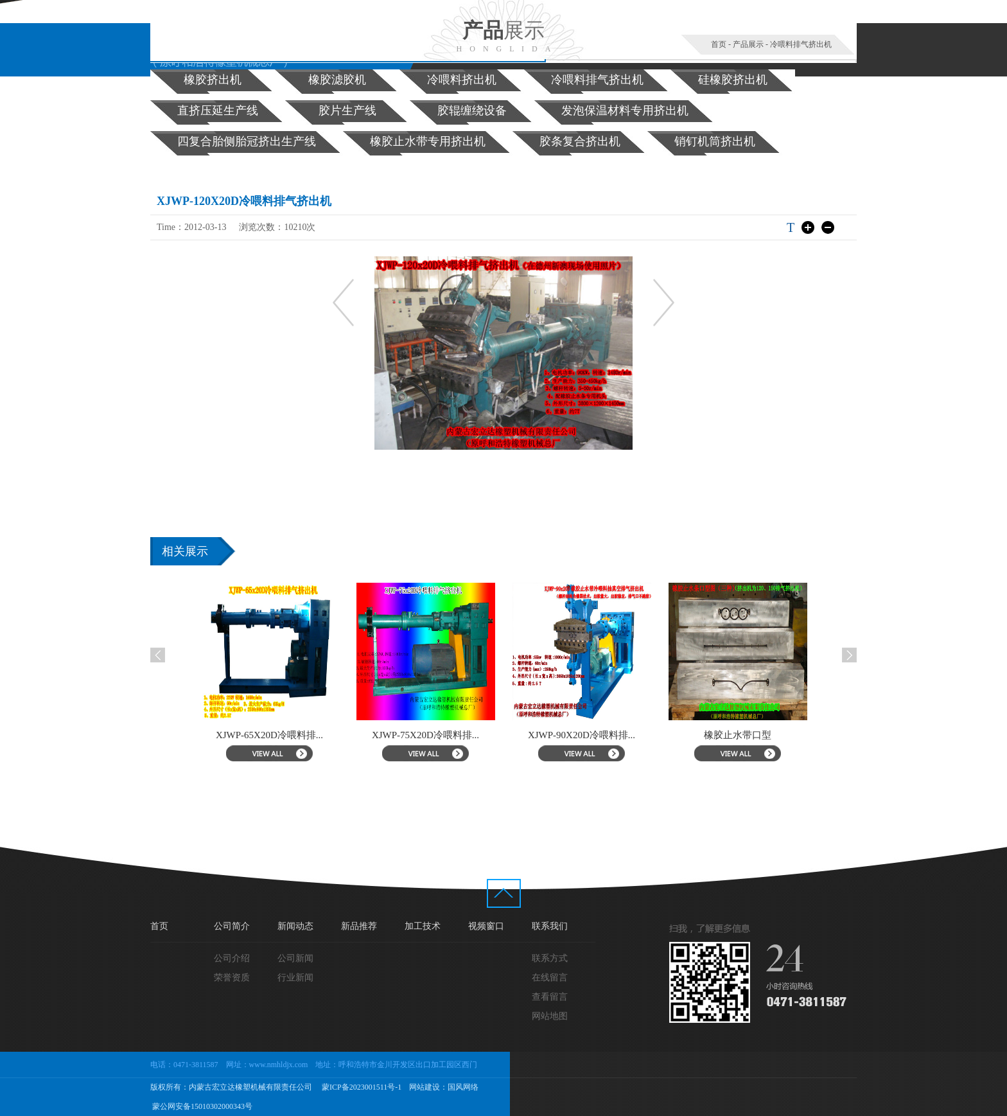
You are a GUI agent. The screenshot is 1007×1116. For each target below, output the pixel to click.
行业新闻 (295, 977)
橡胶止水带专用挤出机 (428, 141)
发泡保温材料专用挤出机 (624, 110)
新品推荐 (359, 926)
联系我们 (550, 926)
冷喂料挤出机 (461, 79)
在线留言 (550, 977)
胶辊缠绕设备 (472, 110)
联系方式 (550, 958)
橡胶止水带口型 (737, 735)
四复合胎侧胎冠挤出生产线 (246, 141)
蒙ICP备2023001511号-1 (360, 1087)
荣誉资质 (232, 977)
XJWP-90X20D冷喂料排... (581, 735)
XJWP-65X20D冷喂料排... (269, 735)
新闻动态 (295, 926)
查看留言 (550, 997)
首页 (718, 44)
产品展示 (748, 44)
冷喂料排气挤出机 (801, 44)
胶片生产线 (347, 110)
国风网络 (463, 1087)
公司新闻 (295, 958)
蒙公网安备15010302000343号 (201, 1106)
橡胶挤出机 (212, 79)
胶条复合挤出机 (579, 141)
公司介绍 (232, 958)
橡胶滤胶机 (337, 79)
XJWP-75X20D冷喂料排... (425, 735)
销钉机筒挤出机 (714, 141)
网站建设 (424, 1087)
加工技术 (423, 926)
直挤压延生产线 (217, 110)
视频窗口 (486, 926)
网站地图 (550, 1016)
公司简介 (232, 926)
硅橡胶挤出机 (732, 79)
